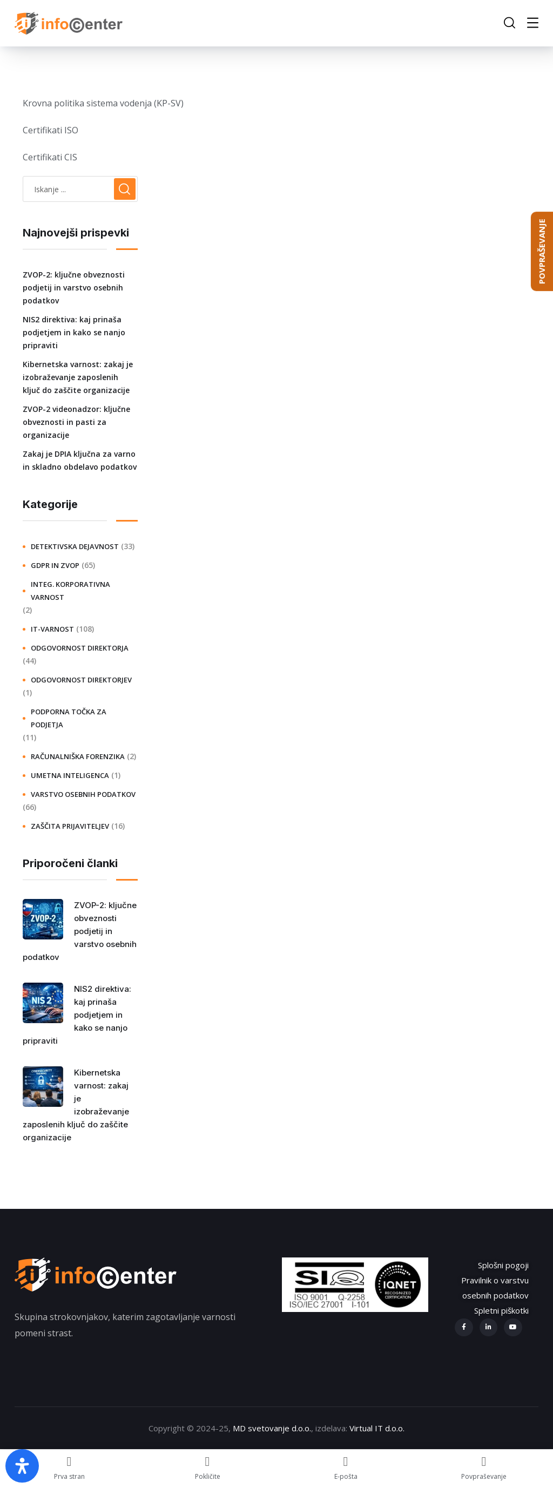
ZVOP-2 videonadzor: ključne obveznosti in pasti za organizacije (76, 422)
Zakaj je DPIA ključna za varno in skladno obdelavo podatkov (80, 460)
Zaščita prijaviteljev (70, 826)
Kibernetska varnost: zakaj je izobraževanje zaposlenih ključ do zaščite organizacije (78, 377)
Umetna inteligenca (70, 775)
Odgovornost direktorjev (81, 680)
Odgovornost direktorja (80, 648)
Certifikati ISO (50, 130)
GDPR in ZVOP (55, 565)
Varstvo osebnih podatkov (83, 794)
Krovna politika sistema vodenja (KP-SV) (103, 103)
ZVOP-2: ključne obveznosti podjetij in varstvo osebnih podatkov (74, 287)
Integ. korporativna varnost (70, 590)
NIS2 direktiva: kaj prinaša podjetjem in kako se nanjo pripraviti (74, 332)
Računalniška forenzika (78, 756)
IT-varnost (52, 629)
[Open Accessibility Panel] (22, 1466)
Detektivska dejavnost (75, 546)
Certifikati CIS (50, 157)
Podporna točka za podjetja (68, 718)
